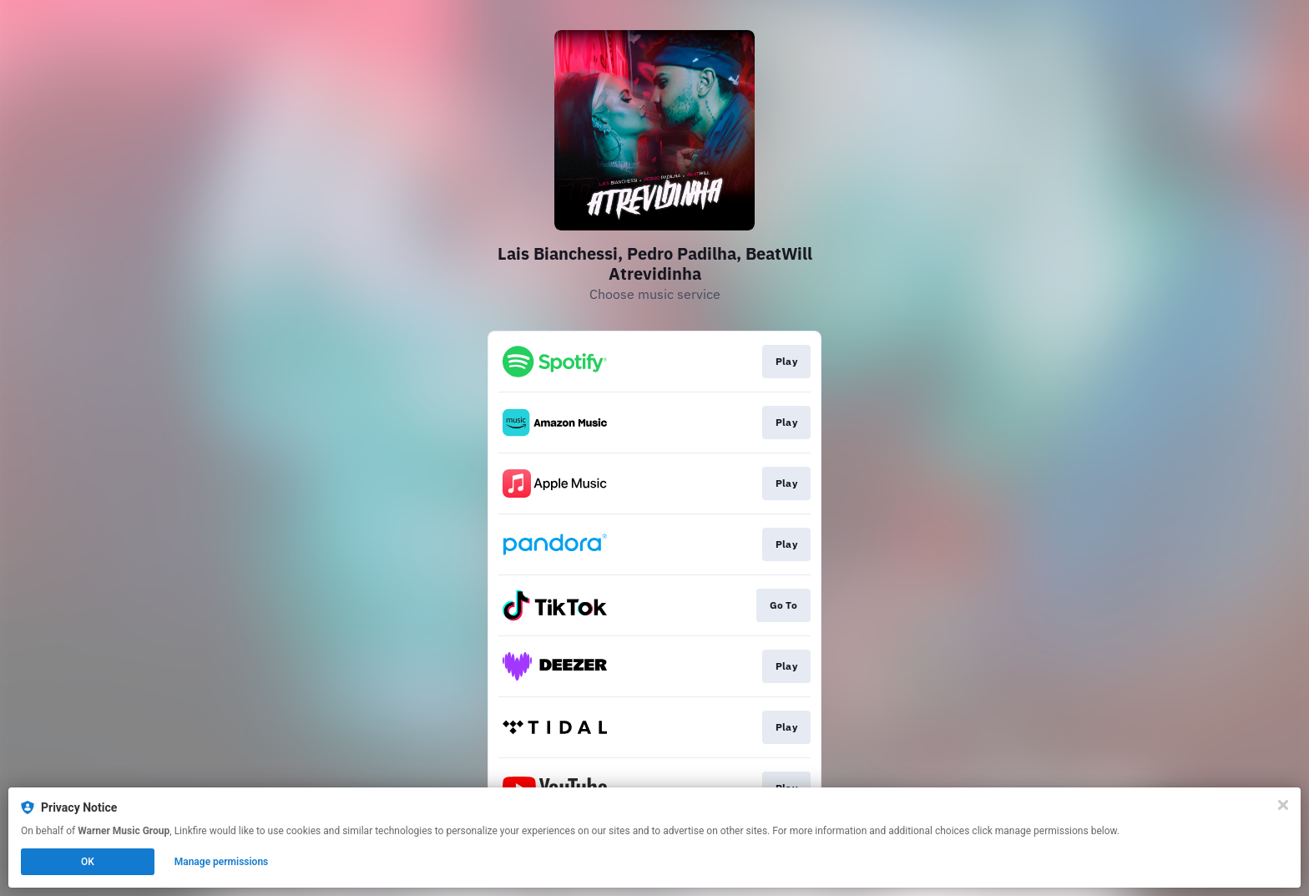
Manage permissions (221, 862)
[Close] (1283, 805)
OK (87, 862)
